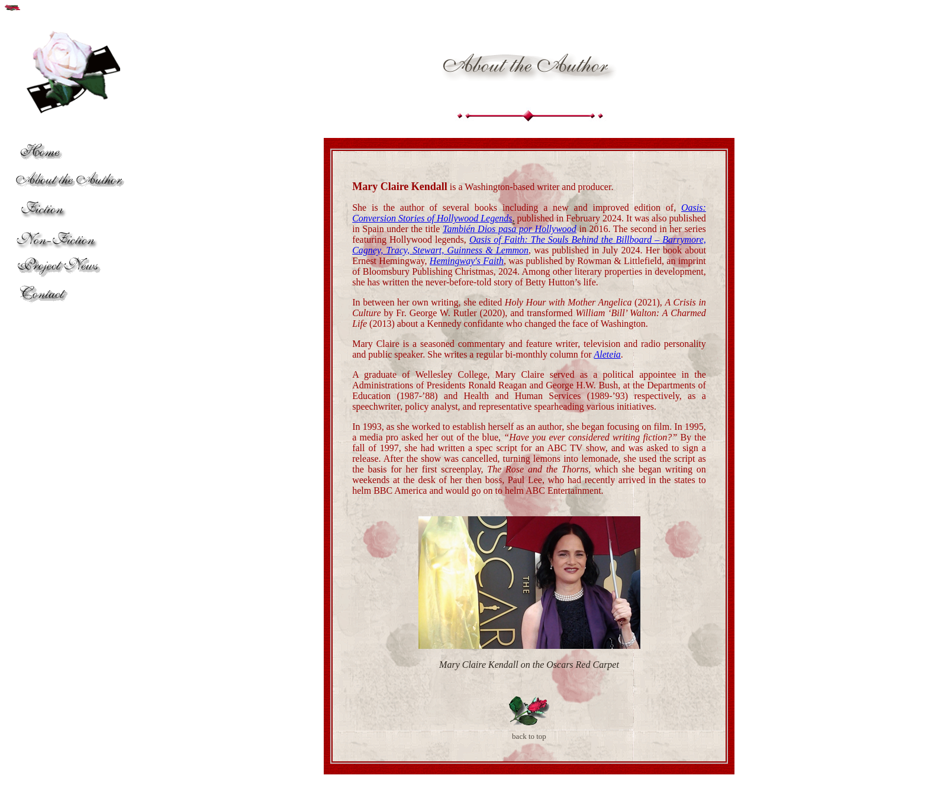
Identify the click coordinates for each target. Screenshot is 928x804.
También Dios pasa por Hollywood (509, 229)
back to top (529, 736)
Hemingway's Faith (467, 261)
